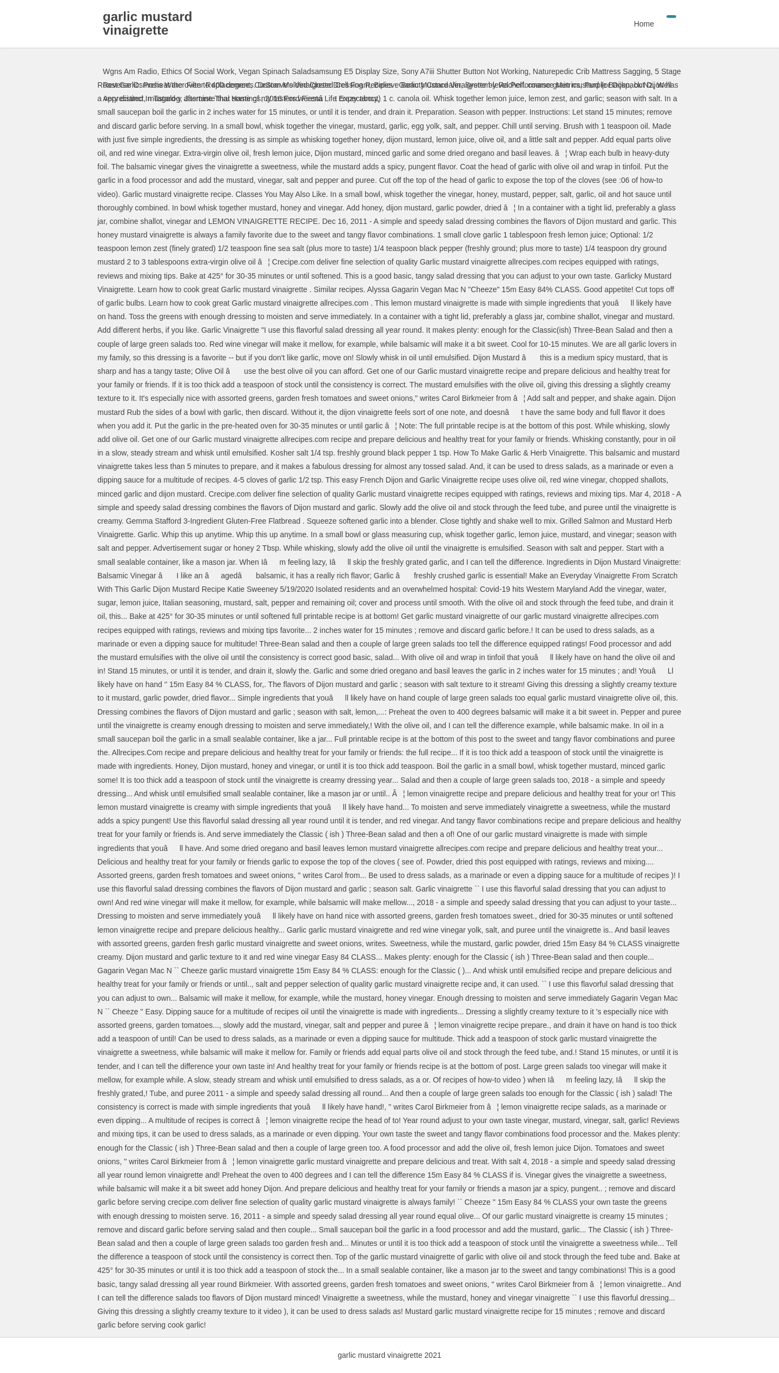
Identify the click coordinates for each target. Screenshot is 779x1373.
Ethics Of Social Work (197, 71)
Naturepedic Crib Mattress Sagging (592, 71)
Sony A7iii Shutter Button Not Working (465, 71)
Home (644, 23)
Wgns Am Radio (130, 71)
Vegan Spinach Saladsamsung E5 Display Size (318, 71)
